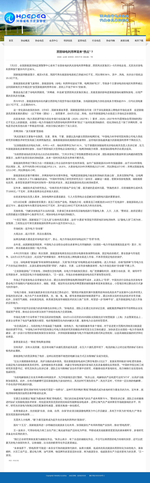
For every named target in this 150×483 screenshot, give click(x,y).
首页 (11, 40)
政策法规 (125, 40)
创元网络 (74, 476)
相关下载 (139, 40)
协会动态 (39, 40)
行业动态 (96, 40)
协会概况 (25, 40)
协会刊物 (110, 40)
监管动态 (82, 40)
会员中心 (53, 40)
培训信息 (68, 40)
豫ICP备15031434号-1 (97, 476)
